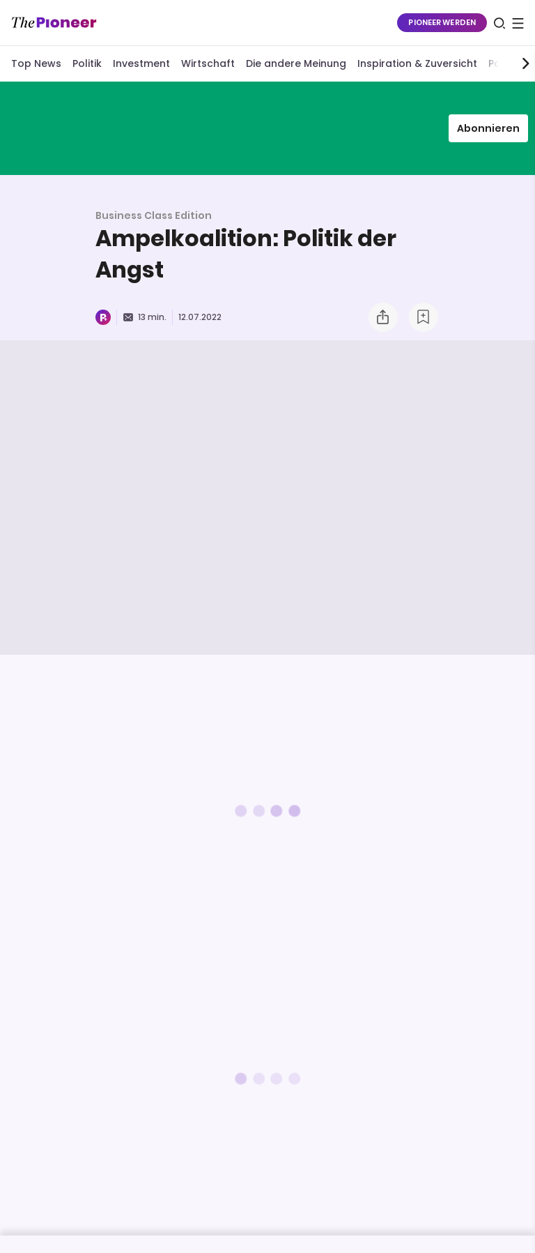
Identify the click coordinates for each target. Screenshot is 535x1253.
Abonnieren (488, 128)
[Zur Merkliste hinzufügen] (423, 317)
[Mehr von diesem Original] (267, 128)
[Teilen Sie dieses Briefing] (383, 317)
